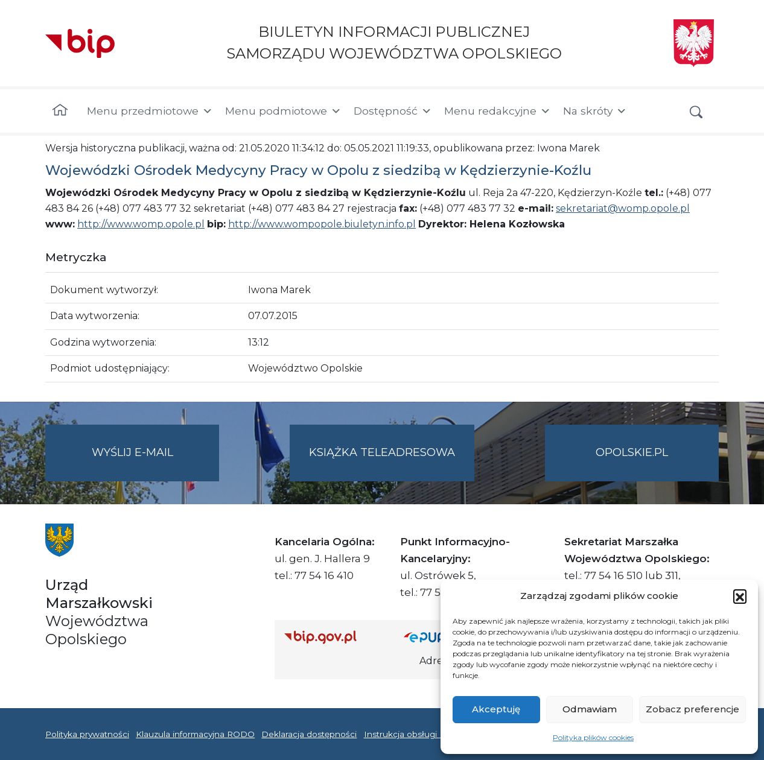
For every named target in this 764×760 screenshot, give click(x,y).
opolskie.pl (632, 452)
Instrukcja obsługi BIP (409, 734)
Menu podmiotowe (283, 111)
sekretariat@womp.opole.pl (623, 208)
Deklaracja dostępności (309, 734)
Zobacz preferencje (692, 709)
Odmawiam (589, 709)
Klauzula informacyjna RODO (195, 734)
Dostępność (393, 111)
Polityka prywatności (87, 734)
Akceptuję (496, 709)
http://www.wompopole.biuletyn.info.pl (322, 224)
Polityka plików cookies (593, 737)
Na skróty (595, 111)
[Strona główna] (60, 111)
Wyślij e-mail (156, 462)
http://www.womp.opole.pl (141, 224)
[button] (740, 596)
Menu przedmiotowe (150, 111)
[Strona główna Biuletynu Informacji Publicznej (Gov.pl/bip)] (334, 636)
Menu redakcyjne (497, 111)
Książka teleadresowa (382, 452)
